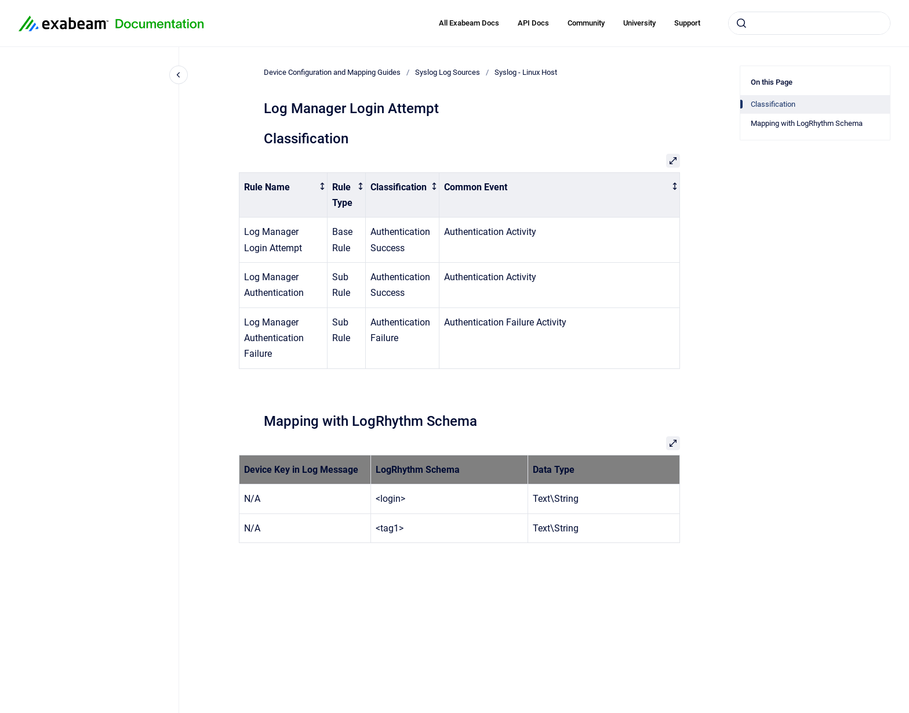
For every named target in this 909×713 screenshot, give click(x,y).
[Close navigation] (178, 75)
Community (586, 23)
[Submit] (741, 23)
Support (687, 23)
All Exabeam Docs (469, 23)
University (639, 23)
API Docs (533, 23)
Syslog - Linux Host (526, 72)
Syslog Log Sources (447, 72)
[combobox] (809, 23)
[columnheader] (283, 195)
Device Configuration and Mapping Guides (332, 72)
